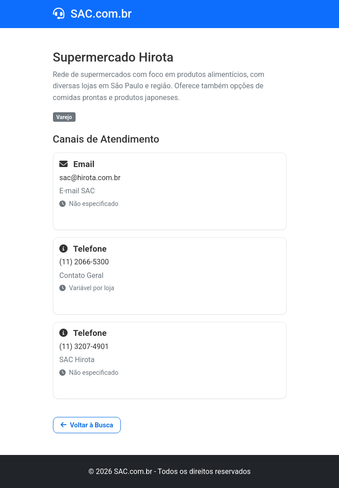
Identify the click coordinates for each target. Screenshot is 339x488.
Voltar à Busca (87, 425)
